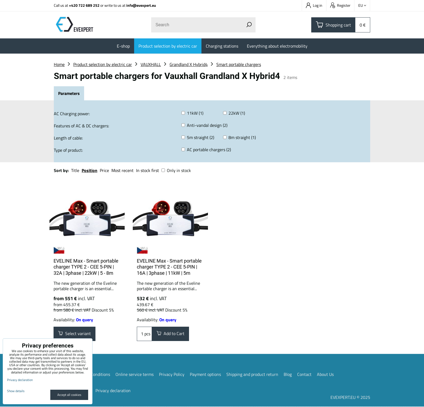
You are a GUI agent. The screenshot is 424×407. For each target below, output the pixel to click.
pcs (144, 334)
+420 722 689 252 (84, 5)
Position (89, 170)
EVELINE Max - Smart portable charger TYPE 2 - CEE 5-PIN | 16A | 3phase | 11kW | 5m (169, 267)
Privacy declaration (113, 390)
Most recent (122, 170)
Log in (314, 5)
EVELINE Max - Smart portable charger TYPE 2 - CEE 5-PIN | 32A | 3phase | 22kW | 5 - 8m (86, 267)
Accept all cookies (69, 394)
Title (75, 170)
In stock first (147, 170)
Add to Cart (170, 334)
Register (340, 5)
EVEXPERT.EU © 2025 (350, 397)
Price (104, 170)
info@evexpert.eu (141, 5)
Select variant (74, 334)
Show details (16, 391)
